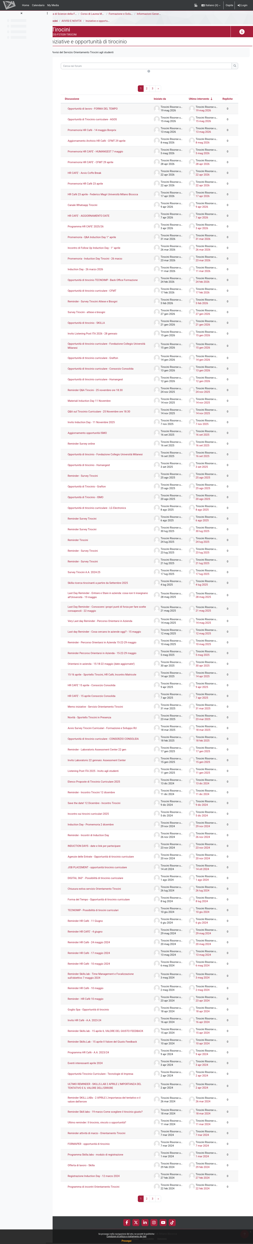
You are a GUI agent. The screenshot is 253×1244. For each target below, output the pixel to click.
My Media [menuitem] (53, 5)
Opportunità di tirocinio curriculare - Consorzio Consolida (107, 368)
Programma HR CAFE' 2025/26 (92, 226)
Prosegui (126, 1240)
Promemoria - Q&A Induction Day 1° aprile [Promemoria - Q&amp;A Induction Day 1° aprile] (98, 237)
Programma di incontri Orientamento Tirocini (100, 1196)
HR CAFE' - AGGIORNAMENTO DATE (95, 216)
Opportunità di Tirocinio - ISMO (92, 500)
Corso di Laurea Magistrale (103, 13)
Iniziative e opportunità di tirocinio (112, 20)
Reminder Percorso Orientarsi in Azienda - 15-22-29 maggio (108, 656)
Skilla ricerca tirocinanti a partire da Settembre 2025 (104, 586)
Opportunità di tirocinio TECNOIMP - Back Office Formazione (109, 280)
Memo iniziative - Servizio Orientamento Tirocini (102, 709)
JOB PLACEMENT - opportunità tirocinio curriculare (104, 870)
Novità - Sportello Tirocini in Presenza (96, 720)
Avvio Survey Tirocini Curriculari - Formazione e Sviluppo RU (109, 731)
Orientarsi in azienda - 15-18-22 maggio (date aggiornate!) (108, 667)
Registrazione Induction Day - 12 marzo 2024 (100, 1185)
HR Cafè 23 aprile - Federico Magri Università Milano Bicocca (109, 194)
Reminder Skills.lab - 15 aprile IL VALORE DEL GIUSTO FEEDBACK (105, 1035)
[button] (211, 5)
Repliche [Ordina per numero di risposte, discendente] (227, 98)
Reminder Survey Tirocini (88, 521)
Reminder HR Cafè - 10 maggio (92, 991)
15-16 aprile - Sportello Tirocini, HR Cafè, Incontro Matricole (108, 677)
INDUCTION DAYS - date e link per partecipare (100, 849)
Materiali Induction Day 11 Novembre (95, 401)
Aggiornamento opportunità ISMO (94, 433)
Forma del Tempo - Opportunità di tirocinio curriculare (105, 902)
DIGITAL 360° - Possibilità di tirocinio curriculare (102, 881)
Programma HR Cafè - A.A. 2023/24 (95, 1058)
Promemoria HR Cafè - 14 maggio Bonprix (98, 130)
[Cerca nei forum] (150, 66)
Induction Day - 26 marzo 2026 (92, 269)
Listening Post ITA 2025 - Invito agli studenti (100, 774)
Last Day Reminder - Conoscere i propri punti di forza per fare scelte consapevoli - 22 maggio (109, 612)
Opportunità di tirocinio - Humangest (95, 468)
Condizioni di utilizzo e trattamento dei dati (126, 1236)
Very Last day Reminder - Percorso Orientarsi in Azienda (106, 624)
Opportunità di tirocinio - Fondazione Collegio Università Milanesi (106, 456)
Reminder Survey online (88, 443)
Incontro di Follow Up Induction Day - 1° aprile (100, 248)
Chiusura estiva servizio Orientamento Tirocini (101, 892)
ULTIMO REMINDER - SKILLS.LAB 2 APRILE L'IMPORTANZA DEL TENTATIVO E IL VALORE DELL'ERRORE (108, 1092)
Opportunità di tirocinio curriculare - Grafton (99, 358)
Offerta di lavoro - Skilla (88, 1174)
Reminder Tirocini (84, 543)
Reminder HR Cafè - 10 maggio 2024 (95, 967)
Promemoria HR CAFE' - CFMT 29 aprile (97, 162)
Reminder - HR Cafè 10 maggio (92, 1002)
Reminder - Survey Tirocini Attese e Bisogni (99, 301)
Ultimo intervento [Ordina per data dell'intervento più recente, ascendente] (199, 98)
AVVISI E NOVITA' (78, 20)
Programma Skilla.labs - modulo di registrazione (102, 1164)
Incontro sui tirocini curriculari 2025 (95, 817)
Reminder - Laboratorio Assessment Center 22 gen (103, 752)
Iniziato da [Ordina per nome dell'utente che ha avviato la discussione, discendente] (160, 98)
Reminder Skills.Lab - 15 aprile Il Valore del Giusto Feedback (109, 1047)
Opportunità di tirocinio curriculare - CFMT (98, 291)
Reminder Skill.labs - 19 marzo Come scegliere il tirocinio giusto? (107, 1119)
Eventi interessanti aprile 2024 (91, 1069)
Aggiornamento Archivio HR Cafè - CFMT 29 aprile (103, 141)
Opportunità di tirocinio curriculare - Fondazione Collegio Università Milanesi (107, 346)
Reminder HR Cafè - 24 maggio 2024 (95, 945)
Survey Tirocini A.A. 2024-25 (90, 575)
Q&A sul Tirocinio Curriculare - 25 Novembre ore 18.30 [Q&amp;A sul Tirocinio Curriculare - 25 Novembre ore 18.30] (105, 411)
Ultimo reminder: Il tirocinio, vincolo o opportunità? (103, 1131)
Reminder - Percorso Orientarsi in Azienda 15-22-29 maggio (108, 645)
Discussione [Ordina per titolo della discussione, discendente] (79, 98)
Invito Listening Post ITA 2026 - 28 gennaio (99, 333)
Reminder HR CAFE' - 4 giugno (91, 934)
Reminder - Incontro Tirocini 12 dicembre (98, 795)
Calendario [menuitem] (38, 5)
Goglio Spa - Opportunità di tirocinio (95, 1012)
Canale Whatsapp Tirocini (89, 205)
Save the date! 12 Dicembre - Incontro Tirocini (100, 806)
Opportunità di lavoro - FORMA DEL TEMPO (99, 108)
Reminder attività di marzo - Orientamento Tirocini (103, 1142)
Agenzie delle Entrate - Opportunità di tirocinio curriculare (107, 859)
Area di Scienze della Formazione (74, 13)
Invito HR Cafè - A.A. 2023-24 (91, 1023)
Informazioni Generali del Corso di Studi (166, 13)
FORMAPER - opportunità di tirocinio (95, 1153)
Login (242, 5)
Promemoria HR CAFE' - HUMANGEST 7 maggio (102, 151)
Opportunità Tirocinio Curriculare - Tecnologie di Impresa (107, 1080)
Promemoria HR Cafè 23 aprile (92, 183)
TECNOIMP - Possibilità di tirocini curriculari (99, 913)
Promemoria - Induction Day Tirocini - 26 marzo (101, 258)
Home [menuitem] (25, 5)
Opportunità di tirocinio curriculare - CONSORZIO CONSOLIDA (110, 742)
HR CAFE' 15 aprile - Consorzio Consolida (98, 688)
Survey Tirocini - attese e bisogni (93, 312)
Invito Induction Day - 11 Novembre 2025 (98, 422)
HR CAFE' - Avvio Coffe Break (91, 173)
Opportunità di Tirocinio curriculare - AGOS (99, 119)
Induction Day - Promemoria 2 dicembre (97, 827)
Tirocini (59, 20)
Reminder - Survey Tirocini (89, 479)
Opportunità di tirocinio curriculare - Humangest (102, 379)
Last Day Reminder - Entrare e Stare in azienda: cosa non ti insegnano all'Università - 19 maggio (108, 598)
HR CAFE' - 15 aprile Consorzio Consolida (98, 699)
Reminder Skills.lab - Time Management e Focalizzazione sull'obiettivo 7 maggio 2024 (107, 979)
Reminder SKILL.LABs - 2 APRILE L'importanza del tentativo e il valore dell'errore (110, 1106)
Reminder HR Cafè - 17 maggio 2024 (95, 956)
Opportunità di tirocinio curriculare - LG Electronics (103, 511)
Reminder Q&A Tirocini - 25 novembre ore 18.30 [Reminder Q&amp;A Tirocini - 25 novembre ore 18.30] (102, 390)
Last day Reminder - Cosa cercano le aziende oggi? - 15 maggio (111, 634)
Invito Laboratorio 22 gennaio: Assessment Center (103, 763)
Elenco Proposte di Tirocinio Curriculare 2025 (100, 784)
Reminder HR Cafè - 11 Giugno (92, 924)
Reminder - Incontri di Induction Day (95, 838)
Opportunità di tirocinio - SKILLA (93, 323)
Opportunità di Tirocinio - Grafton (93, 489)
